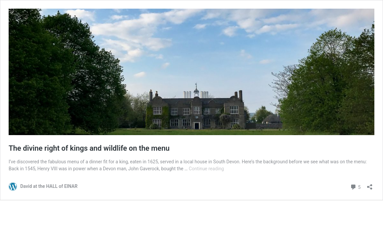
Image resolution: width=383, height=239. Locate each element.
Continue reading (206, 168)
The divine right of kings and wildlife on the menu (89, 148)
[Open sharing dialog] (369, 185)
